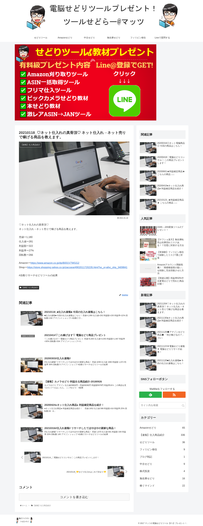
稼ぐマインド (162, 485)
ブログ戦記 (162, 457)
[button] (183, 405)
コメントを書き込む (74, 497)
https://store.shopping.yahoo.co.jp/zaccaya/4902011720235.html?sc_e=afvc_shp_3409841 (77, 267)
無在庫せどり (162, 478)
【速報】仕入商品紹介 (29, 287)
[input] (162, 405)
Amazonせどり (162, 428)
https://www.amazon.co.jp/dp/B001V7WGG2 (55, 263)
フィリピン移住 (162, 449)
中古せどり (162, 464)
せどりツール (162, 442)
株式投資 (162, 471)
